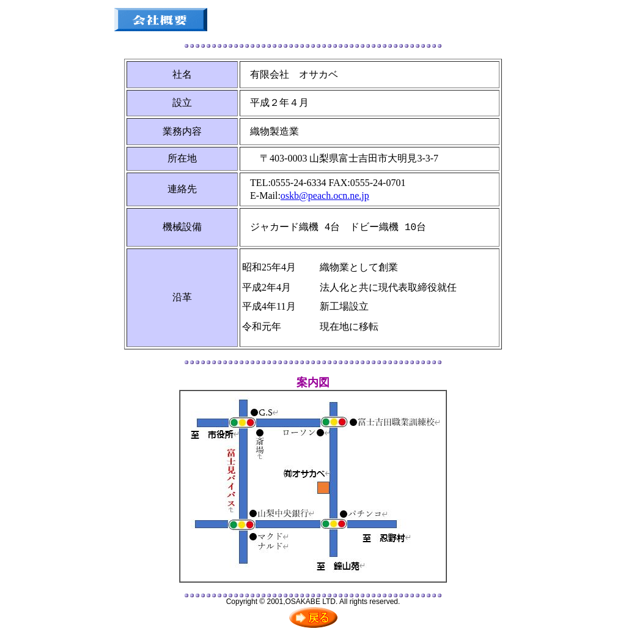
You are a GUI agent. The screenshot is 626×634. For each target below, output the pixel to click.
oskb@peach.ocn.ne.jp (325, 195)
